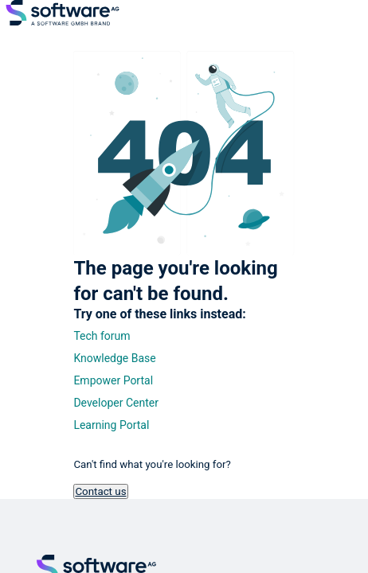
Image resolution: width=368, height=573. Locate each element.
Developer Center (116, 402)
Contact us (100, 491)
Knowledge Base (114, 358)
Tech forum (101, 335)
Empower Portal (113, 380)
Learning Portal (111, 425)
